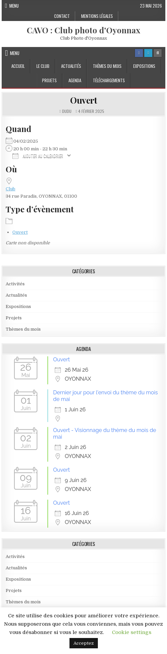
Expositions (144, 66)
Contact (62, 16)
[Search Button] (158, 53)
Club (10, 188)
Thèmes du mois (107, 66)
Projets (49, 80)
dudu (66, 111)
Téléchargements (109, 80)
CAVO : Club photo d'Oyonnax (83, 30)
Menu (14, 5)
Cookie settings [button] (131, 632)
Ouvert (83, 100)
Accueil (18, 66)
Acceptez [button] (83, 643)
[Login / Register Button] (148, 53)
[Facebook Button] (139, 53)
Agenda (74, 80)
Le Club (42, 66)
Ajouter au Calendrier (37, 155)
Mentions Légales (97, 16)
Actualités (71, 66)
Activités (15, 283)
